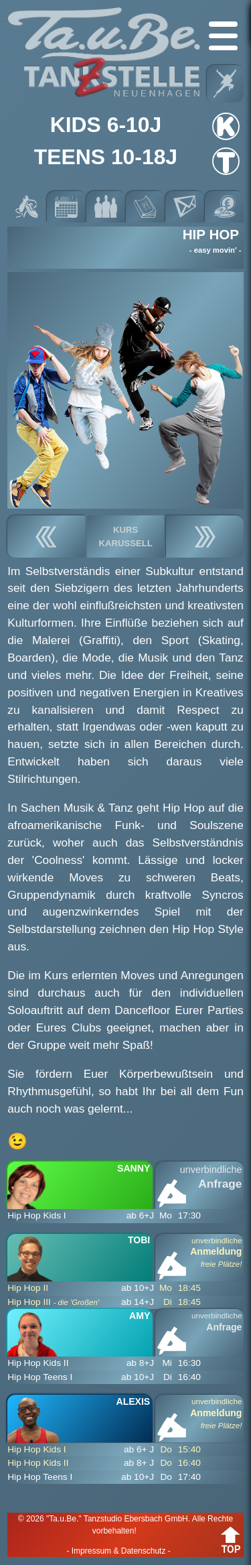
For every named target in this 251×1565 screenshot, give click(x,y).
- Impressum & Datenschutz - (118, 1551)
